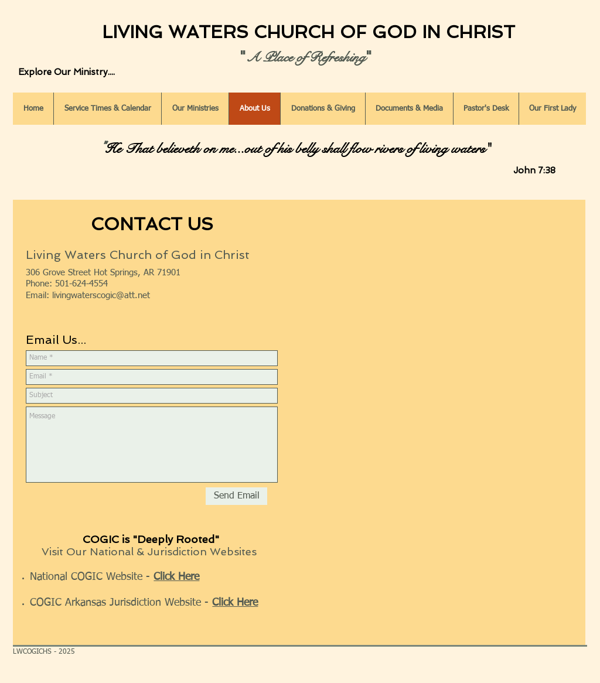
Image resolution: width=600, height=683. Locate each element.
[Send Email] (236, 496)
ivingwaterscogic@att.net (102, 295)
